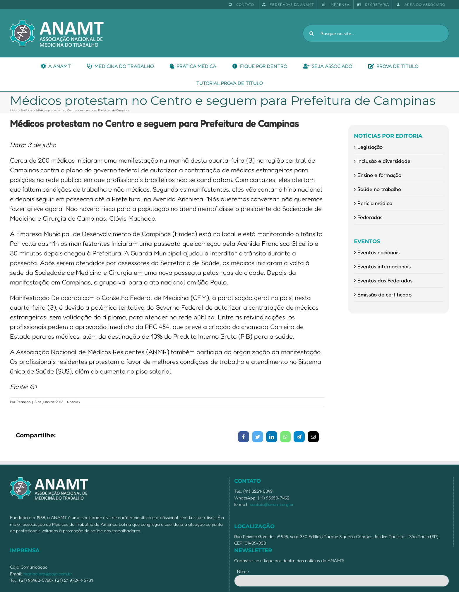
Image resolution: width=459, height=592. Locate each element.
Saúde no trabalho (379, 189)
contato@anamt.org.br (272, 504)
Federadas (369, 217)
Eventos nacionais (378, 252)
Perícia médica (374, 203)
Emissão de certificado (384, 294)
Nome (243, 571)
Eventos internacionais (384, 266)
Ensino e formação (379, 175)
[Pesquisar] (311, 33)
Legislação (370, 147)
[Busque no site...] (376, 33)
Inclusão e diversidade (383, 161)
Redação (23, 402)
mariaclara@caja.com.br (47, 573)
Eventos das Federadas (384, 280)
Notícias (73, 402)
